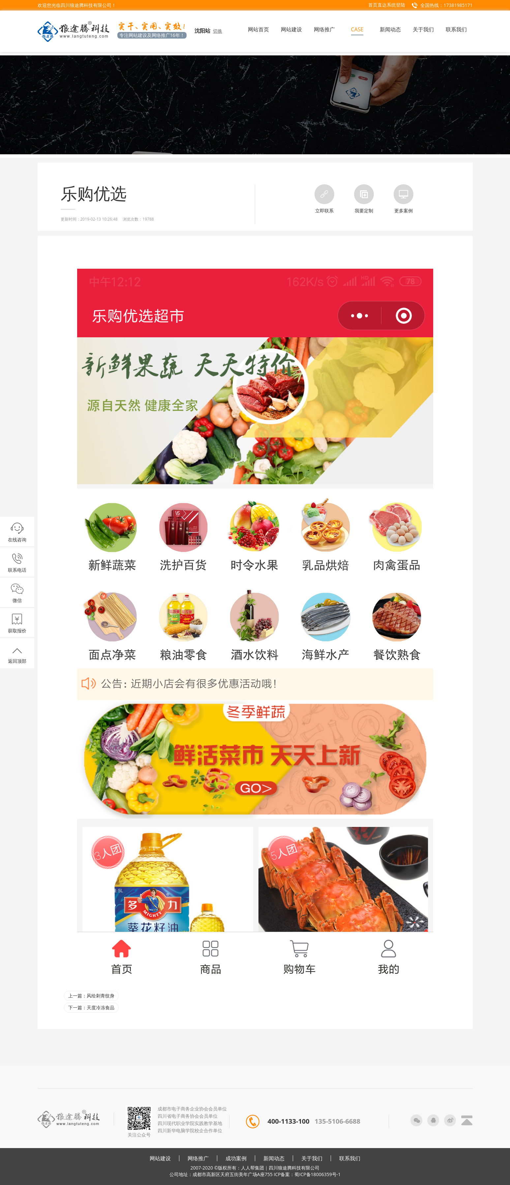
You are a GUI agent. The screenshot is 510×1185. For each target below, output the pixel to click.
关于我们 (311, 1158)
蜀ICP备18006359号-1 (317, 1174)
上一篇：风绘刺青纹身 (91, 995)
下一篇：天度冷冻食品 (91, 1007)
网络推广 (198, 1158)
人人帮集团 (252, 1168)
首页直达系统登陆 (386, 5)
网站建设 (160, 1158)
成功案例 (236, 1158)
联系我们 (349, 1158)
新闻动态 (274, 1158)
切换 (217, 31)
